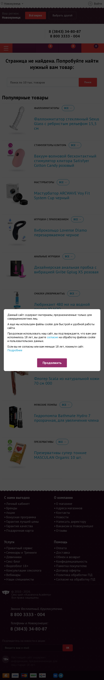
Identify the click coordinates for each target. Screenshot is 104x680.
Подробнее (14, 350)
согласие (52, 337)
